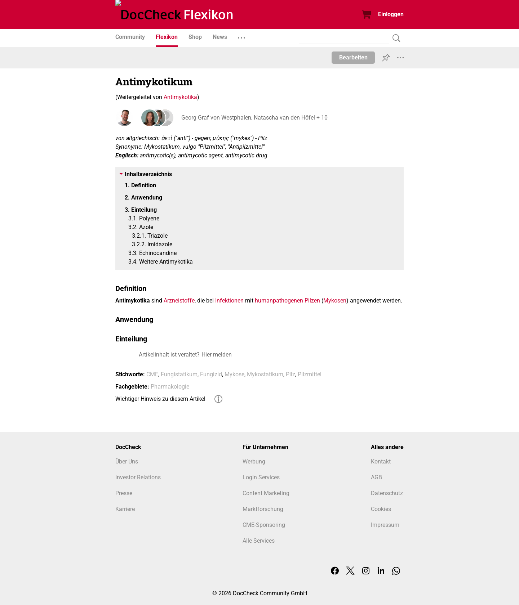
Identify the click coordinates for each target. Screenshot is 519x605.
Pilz (290, 374)
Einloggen (391, 14)
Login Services (261, 477)
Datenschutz (387, 493)
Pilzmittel (309, 374)
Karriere (125, 509)
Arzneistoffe (179, 300)
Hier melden (216, 354)
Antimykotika (180, 97)
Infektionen (229, 300)
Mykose (234, 374)
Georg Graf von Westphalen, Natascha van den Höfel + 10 (253, 117)
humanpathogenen (279, 300)
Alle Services (259, 540)
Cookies (381, 509)
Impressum (385, 524)
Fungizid (211, 374)
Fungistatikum (179, 374)
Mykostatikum (265, 374)
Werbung (254, 461)
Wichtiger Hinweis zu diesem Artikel (160, 398)
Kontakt (381, 461)
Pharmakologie (170, 386)
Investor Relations (138, 477)
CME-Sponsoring (264, 524)
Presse (123, 493)
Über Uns (126, 461)
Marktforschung (263, 509)
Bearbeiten (353, 57)
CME (152, 374)
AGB (376, 477)
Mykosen (334, 300)
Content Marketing (266, 493)
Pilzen (312, 300)
